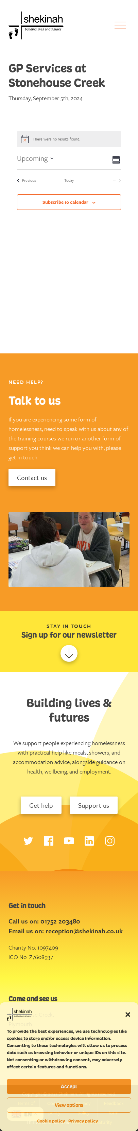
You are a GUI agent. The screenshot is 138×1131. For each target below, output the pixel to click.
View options (69, 1105)
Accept (69, 1086)
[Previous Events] (26, 180)
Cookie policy (51, 1121)
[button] (127, 1014)
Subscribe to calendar (65, 202)
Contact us (32, 477)
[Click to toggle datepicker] (35, 158)
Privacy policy (83, 1121)
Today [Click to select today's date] (69, 180)
